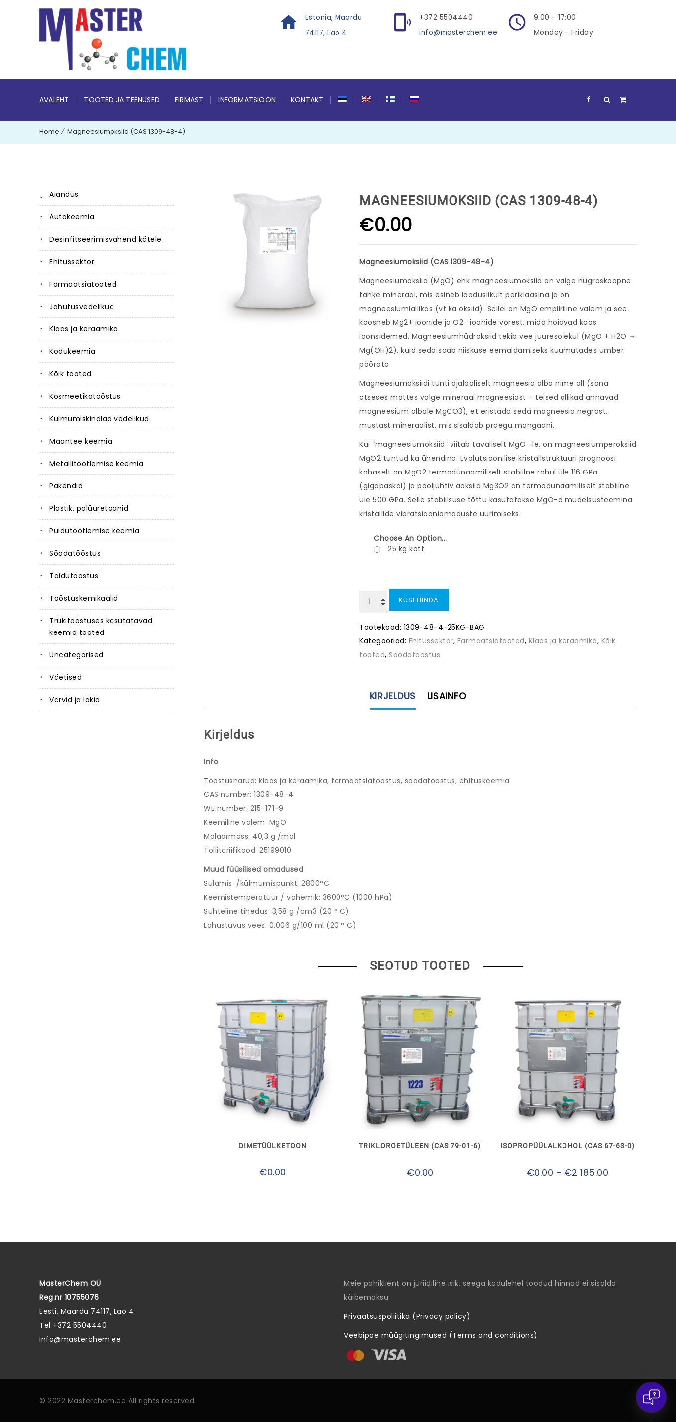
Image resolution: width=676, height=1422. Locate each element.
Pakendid (66, 486)
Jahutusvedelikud (81, 307)
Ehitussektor (71, 262)
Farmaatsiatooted (82, 284)
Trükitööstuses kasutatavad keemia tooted (100, 626)
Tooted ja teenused (122, 100)
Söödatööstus (75, 553)
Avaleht (54, 100)
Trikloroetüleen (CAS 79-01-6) (420, 1147)
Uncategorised (76, 655)
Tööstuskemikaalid (83, 598)
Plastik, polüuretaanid (88, 508)
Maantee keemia (80, 441)
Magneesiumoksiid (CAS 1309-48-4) (126, 131)
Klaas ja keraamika (83, 329)
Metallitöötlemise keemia (96, 464)
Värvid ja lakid (74, 700)
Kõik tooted (70, 374)
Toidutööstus (73, 576)
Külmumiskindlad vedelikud (99, 419)
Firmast (189, 100)
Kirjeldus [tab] (392, 696)
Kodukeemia (72, 351)
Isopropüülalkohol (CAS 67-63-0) (567, 1147)
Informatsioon (247, 100)
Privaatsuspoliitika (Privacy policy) (407, 1317)
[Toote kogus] (373, 602)
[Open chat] (651, 1397)
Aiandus (64, 194)
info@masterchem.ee (460, 32)
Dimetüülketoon (273, 1147)
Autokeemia (71, 217)
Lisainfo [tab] (447, 696)
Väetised (65, 677)
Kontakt (307, 100)
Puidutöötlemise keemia (94, 531)
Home (49, 131)
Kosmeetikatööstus (85, 396)
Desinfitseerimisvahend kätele (105, 239)
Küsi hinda (419, 600)
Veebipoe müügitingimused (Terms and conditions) (441, 1336)
